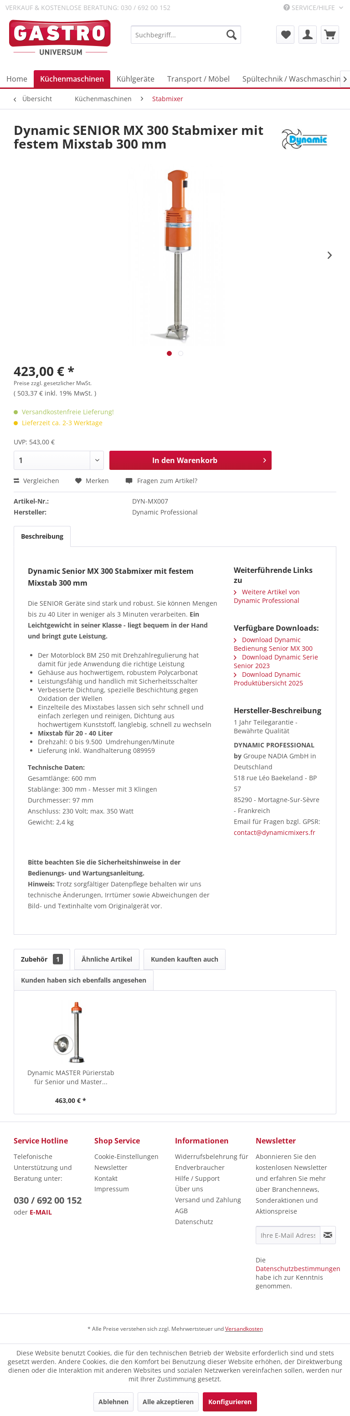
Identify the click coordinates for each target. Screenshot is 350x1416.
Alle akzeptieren (168, 1401)
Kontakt (106, 1178)
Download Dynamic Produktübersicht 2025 (268, 678)
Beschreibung (42, 536)
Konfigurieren (230, 1401)
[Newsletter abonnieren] (328, 1235)
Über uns (189, 1188)
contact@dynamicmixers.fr (274, 832)
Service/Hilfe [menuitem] (310, 7)
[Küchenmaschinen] (72, 79)
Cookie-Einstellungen (126, 1156)
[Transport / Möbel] (198, 79)
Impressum (111, 1188)
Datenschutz (194, 1221)
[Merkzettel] (285, 35)
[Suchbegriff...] (186, 35)
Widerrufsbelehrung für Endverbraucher (211, 1162)
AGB (181, 1210)
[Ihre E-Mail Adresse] (288, 1235)
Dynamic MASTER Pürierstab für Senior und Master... (70, 1077)
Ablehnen (113, 1401)
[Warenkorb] (330, 35)
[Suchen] (231, 35)
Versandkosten (244, 1329)
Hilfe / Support (197, 1178)
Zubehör (42, 959)
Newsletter (111, 1167)
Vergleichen (36, 480)
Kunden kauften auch (184, 959)
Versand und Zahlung (208, 1199)
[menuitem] (186, 35)
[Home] (17, 79)
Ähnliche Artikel (107, 959)
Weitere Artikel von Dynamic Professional (267, 596)
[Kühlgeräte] (135, 79)
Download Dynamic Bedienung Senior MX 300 (273, 644)
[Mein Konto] (308, 35)
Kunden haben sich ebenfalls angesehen (83, 980)
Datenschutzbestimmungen (298, 1268)
